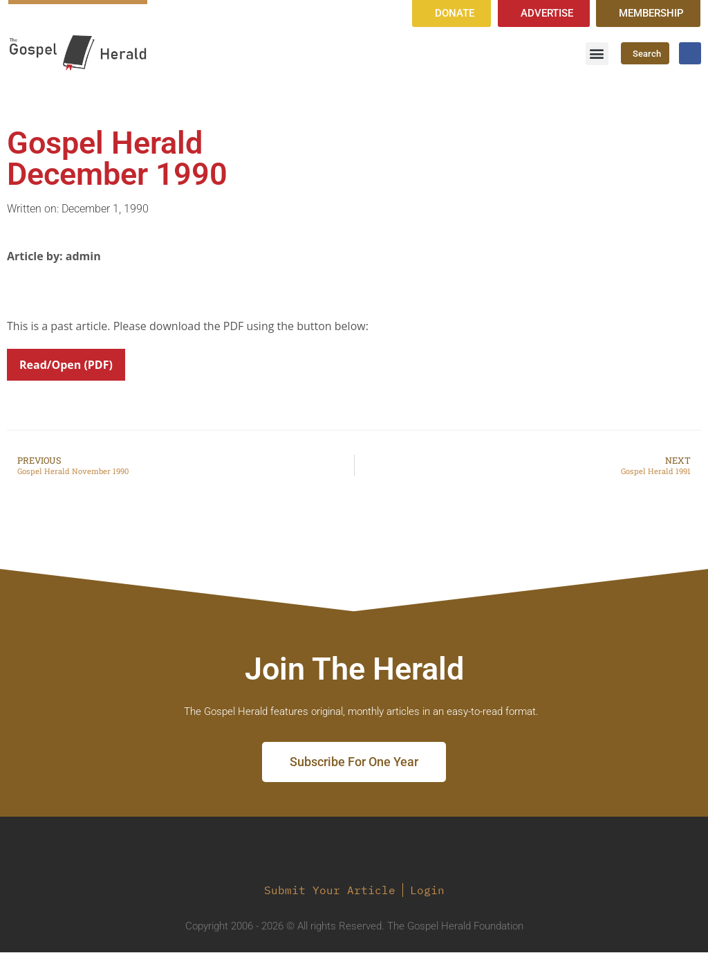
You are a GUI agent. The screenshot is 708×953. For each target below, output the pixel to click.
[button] (597, 53)
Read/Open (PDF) (66, 365)
